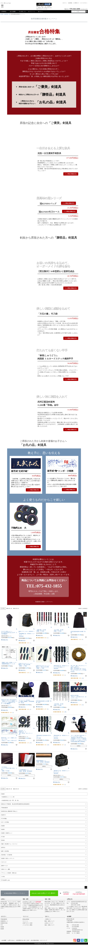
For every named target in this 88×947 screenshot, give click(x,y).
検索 (87, 11)
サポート (47, 916)
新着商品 (3, 11)
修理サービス (4, 865)
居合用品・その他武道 (6, 854)
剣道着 (3, 825)
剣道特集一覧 (7, 14)
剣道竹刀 (3, 815)
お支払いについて (49, 923)
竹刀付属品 (4, 818)
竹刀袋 (3, 836)
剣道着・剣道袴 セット (6, 833)
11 (82, 704)
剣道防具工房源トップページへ (44, 601)
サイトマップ (43, 940)
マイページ (31, 11)
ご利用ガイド (76, 2)
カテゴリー (3, 916)
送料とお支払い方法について (9, 906)
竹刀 (2, 925)
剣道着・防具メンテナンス (7, 858)
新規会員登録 (26, 919)
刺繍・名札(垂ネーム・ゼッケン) (9, 844)
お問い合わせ (11, 940)
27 (30, 742)
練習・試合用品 (5, 851)
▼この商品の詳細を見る (71, 174)
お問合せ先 (69, 899)
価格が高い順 (16, 608)
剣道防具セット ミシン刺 (8, 796)
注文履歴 (13, 11)
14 (82, 678)
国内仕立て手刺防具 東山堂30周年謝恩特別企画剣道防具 (15, 804)
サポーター (4, 862)
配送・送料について (49, 921)
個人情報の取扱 (35, 940)
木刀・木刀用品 (5, 822)
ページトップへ (86, 887)
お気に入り (22, 11)
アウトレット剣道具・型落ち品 (8, 873)
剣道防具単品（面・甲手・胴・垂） (10, 800)
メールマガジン (84, 2)
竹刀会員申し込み (5, 880)
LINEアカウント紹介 (28, 923)
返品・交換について (49, 925)
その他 (3, 876)
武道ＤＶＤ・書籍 (5, 869)
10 (48, 744)
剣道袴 (3, 829)
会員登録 (70, 2)
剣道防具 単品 (4, 923)
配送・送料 (25, 899)
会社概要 (69, 916)
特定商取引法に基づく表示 (22, 940)
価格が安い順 (9, 608)
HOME (1, 14)
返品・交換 (47, 899)
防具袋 (3, 840)
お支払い (3, 899)
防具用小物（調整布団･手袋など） (9, 811)
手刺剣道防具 (4, 807)
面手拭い (3, 847)
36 (65, 711)
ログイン (65, 2)
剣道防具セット (4, 921)
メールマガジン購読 (27, 925)
